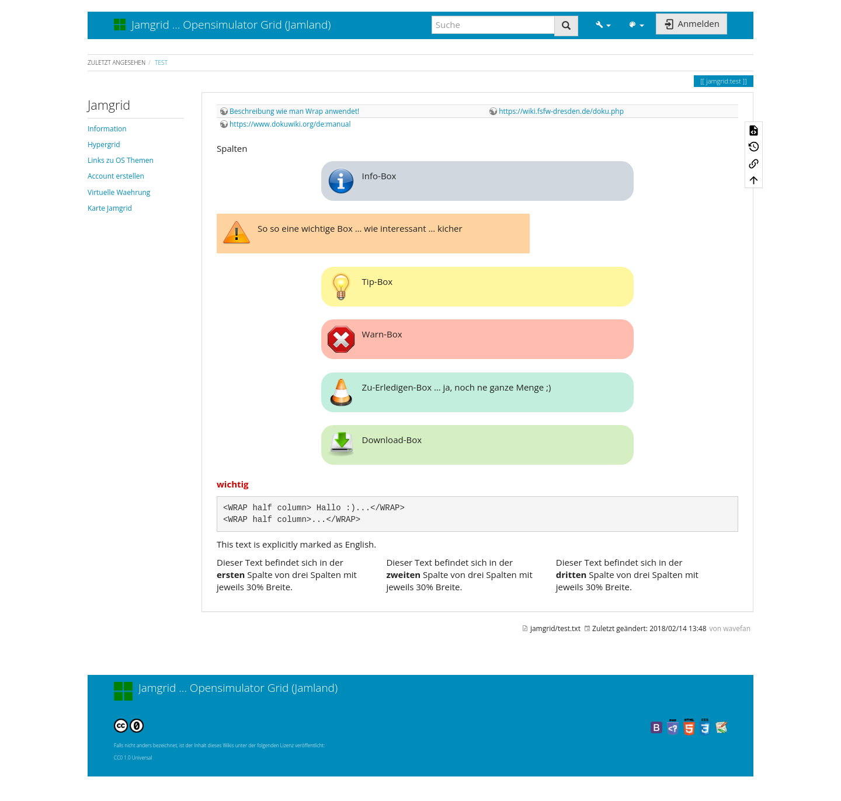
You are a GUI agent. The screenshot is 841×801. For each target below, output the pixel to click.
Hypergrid (104, 144)
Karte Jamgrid (110, 208)
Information (107, 129)
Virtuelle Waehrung (119, 192)
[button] (603, 25)
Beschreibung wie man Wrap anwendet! (294, 111)
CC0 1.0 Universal (133, 757)
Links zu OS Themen (121, 160)
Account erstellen (116, 176)
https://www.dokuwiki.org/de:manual (290, 124)
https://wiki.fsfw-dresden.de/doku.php (561, 111)
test (161, 62)
